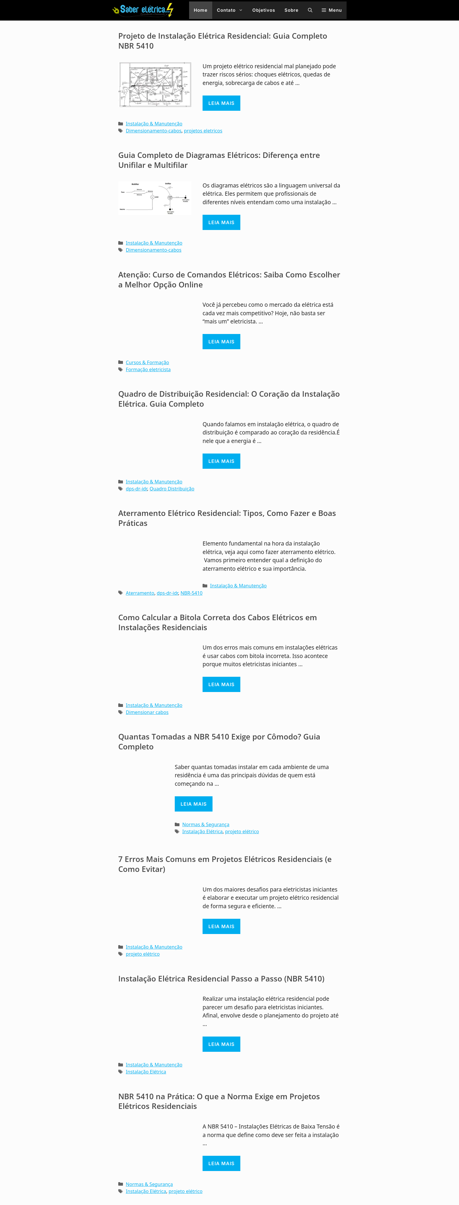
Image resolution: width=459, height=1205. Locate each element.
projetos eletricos (203, 130)
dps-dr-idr (136, 488)
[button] (310, 10)
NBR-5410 (192, 593)
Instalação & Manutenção (154, 123)
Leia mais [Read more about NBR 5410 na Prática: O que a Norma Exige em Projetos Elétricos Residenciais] (221, 1163)
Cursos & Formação (147, 362)
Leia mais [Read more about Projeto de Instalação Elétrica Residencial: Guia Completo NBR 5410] (221, 103)
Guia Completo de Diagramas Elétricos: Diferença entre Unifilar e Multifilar (219, 160)
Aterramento (140, 593)
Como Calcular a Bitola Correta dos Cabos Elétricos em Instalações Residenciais (217, 622)
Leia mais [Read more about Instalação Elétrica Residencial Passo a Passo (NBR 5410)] (221, 1044)
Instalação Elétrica (202, 831)
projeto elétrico (242, 831)
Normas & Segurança (206, 824)
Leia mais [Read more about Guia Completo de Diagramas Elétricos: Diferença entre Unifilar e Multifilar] (221, 222)
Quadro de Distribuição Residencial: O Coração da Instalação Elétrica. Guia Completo (229, 398)
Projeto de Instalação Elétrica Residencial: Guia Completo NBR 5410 (222, 40)
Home (201, 10)
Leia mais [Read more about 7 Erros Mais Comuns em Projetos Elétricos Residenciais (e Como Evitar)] (221, 926)
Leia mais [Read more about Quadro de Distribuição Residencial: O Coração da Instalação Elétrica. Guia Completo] (221, 461)
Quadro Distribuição (172, 488)
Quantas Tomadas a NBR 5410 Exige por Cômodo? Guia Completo (219, 741)
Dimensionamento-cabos (153, 130)
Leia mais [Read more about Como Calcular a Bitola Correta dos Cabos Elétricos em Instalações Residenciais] (221, 684)
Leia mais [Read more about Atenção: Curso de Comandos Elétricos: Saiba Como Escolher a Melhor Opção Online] (221, 342)
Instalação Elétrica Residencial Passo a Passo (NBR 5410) (221, 978)
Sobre (292, 10)
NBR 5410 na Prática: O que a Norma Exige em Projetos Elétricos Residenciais (219, 1101)
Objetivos (263, 10)
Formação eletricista (148, 369)
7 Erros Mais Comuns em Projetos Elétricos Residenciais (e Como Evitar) (225, 864)
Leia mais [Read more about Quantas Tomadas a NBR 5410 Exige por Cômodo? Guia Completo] (194, 804)
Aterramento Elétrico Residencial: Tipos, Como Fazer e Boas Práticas (227, 518)
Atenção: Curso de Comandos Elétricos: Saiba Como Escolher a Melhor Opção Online (229, 279)
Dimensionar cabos (147, 712)
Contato (232, 10)
